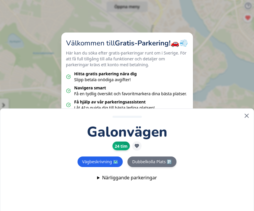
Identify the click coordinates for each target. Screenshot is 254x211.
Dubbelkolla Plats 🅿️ (152, 161)
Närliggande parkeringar (129, 177)
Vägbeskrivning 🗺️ (100, 161)
